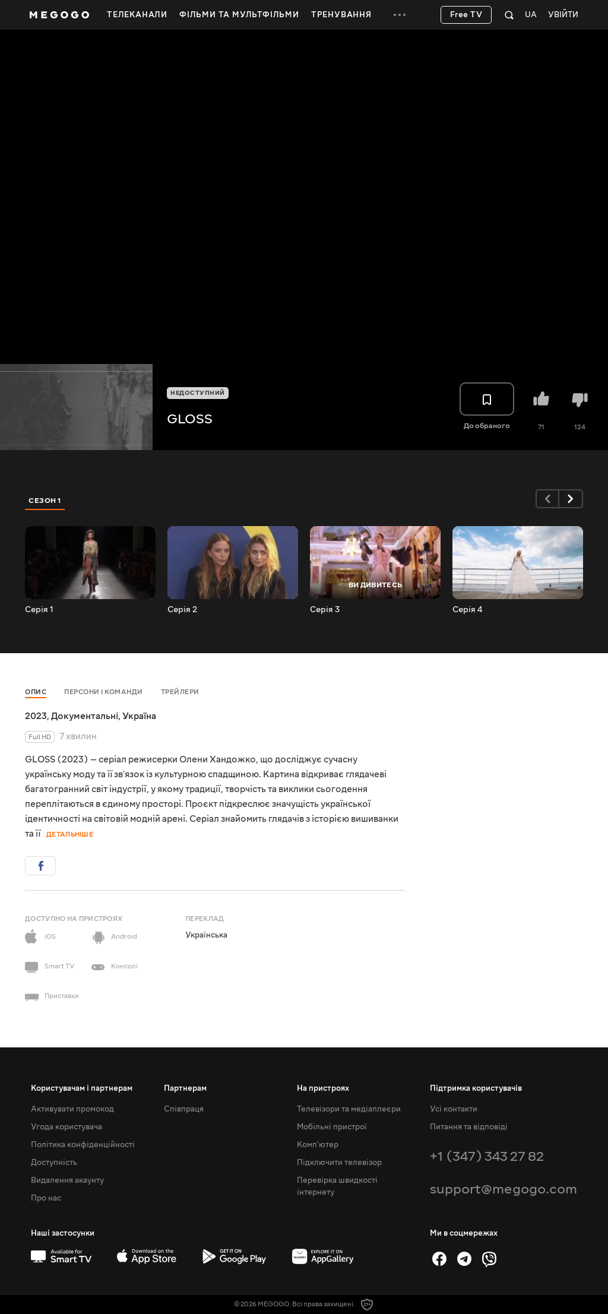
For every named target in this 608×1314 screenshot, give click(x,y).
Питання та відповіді (469, 1127)
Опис (35, 692)
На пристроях (323, 1088)
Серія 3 (325, 609)
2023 (36, 716)
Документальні (84, 716)
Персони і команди (103, 692)
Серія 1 (39, 609)
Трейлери (180, 692)
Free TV (466, 15)
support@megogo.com (503, 1189)
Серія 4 (467, 609)
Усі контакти (453, 1109)
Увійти (563, 15)
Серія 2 (182, 609)
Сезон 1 (45, 500)
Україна (139, 716)
